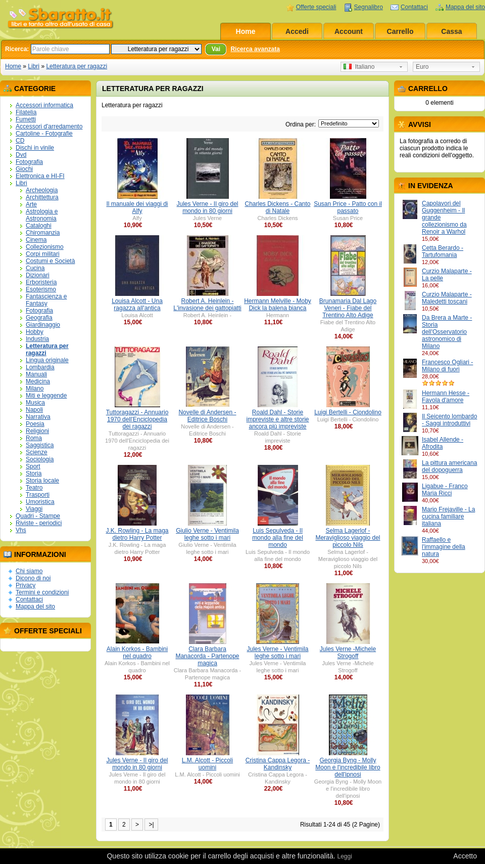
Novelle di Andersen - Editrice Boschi (207, 416)
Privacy (25, 585)
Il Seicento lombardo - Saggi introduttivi (449, 420)
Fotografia (29, 161)
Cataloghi (39, 225)
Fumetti (26, 119)
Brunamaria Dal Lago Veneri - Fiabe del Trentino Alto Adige (347, 308)
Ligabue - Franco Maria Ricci (445, 490)
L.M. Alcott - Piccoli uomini (207, 764)
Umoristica (40, 501)
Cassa (451, 31)
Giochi (24, 168)
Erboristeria (41, 282)
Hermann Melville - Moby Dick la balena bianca (277, 304)
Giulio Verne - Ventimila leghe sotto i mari (207, 534)
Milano (34, 388)
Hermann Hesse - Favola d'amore (445, 397)
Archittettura (42, 197)
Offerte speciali (316, 7)
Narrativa (38, 416)
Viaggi (34, 508)
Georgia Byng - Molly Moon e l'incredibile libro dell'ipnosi (347, 767)
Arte (31, 204)
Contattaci (414, 7)
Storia (33, 473)
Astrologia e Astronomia (42, 215)
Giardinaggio (43, 324)
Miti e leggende (46, 395)
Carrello (400, 31)
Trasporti (38, 494)
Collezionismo (45, 246)
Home (246, 31)
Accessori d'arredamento (49, 126)
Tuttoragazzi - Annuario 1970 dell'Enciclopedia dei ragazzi (137, 419)
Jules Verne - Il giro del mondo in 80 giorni (207, 207)
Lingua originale (47, 360)
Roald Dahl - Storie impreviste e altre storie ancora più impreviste (277, 419)
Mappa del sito (465, 7)
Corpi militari (43, 253)
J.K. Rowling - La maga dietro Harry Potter (137, 534)
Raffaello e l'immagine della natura (443, 546)
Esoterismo (41, 289)
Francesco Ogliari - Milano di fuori (447, 366)
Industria (37, 338)
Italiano (359, 66)
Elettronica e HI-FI (40, 176)
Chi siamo (29, 571)
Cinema (36, 239)
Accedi (297, 31)
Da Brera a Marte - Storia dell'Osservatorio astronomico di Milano (447, 332)
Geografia (39, 317)
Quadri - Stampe (38, 516)
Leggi (344, 856)
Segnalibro (368, 7)
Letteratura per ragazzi (76, 66)
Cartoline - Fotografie (44, 133)
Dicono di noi (33, 578)
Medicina (38, 381)
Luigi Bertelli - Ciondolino (347, 412)
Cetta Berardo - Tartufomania (442, 251)
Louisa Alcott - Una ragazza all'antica (137, 304)
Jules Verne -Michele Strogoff (348, 652)
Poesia (35, 423)
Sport (33, 466)
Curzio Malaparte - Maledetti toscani (447, 298)
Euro (422, 66)
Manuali (36, 374)
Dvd (21, 154)
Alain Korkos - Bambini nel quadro (137, 652)
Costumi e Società (50, 261)
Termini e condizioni (42, 592)
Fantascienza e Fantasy (46, 300)
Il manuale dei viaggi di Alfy (137, 207)
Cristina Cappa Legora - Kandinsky (278, 764)
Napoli (34, 409)
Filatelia (26, 112)
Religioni (37, 431)
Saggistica (40, 445)
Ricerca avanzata (254, 49)
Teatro (34, 487)
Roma (34, 438)
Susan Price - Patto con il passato (348, 207)
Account (348, 31)
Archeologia (42, 190)
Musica (35, 402)
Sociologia (40, 459)
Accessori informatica (44, 105)
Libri (33, 66)
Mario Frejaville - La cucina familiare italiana (448, 516)
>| (151, 824)
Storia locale (42, 480)
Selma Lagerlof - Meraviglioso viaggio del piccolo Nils (347, 537)
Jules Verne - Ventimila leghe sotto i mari (277, 652)
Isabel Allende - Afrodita (442, 443)
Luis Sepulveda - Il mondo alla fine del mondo (277, 537)
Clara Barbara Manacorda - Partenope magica (207, 656)
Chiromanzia (43, 232)
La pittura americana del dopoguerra (449, 466)
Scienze (36, 452)
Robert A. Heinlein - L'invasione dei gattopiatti (207, 304)
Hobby (34, 331)
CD (20, 140)
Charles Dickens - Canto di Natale (277, 207)
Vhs (21, 530)
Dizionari (38, 275)
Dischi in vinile (35, 147)
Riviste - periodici (39, 523)
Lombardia (40, 367)
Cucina (35, 268)
